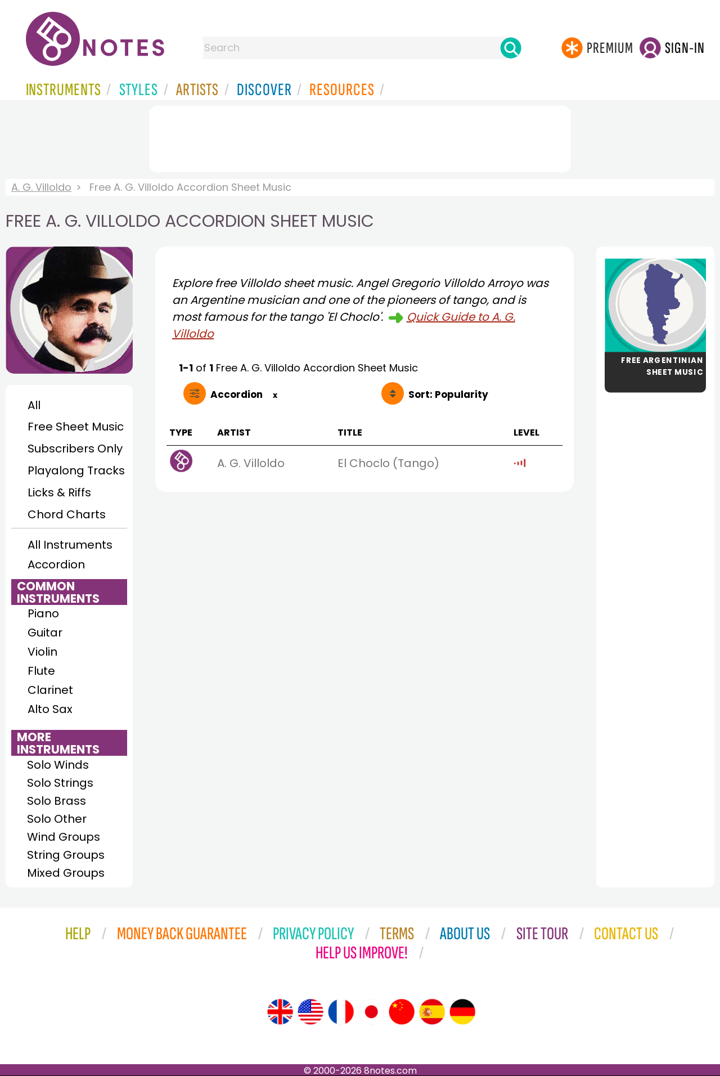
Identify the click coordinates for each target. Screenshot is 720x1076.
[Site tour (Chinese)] (402, 1012)
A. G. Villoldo (41, 187)
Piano (43, 613)
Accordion (56, 564)
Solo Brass (56, 801)
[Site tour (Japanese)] (371, 1012)
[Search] (510, 48)
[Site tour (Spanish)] (432, 1012)
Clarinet (50, 690)
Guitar (45, 632)
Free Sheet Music (76, 426)
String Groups (66, 855)
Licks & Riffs (59, 492)
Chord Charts (67, 514)
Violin (42, 652)
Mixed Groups (66, 873)
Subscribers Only (75, 448)
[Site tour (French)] (341, 1012)
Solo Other (57, 819)
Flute (41, 671)
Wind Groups (63, 837)
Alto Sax (50, 709)
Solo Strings (60, 783)
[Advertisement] (360, 136)
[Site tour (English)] (280, 1012)
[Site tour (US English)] (310, 1012)
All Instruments (70, 545)
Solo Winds (58, 765)
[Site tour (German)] (462, 1012)
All (34, 405)
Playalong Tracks (76, 470)
